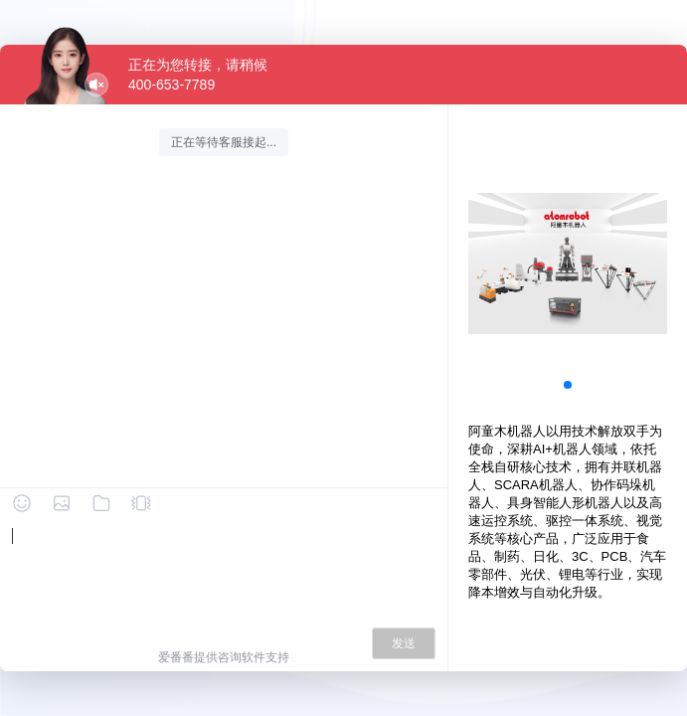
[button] (568, 385)
